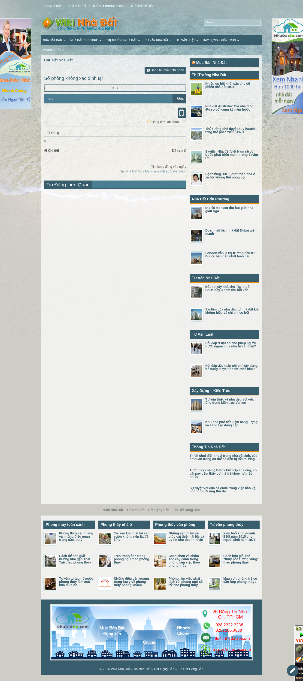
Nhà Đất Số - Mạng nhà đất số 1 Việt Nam (155, 171)
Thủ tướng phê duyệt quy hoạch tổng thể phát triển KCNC (230, 130)
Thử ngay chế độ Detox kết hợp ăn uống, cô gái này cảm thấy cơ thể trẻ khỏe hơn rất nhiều (223, 473)
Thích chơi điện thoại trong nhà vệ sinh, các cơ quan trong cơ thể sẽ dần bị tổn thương (223, 457)
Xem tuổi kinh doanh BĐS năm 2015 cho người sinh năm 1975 (239, 536)
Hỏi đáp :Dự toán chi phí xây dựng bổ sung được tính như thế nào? (231, 367)
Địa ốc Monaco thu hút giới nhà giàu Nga (229, 209)
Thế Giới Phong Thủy (108, 6)
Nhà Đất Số (77, 6)
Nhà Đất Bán (55, 38)
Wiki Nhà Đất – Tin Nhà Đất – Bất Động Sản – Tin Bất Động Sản (157, 669)
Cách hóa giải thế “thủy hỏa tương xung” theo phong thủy (241, 559)
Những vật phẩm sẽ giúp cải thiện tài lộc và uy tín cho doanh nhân (186, 536)
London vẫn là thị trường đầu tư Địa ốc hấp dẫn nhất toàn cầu (229, 254)
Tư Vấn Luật (189, 38)
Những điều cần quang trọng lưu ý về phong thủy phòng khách (131, 582)
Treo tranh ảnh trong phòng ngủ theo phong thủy (131, 559)
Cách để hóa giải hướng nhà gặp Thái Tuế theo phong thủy (75, 559)
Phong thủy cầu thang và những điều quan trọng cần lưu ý (76, 536)
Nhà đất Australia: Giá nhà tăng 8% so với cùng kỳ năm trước (229, 107)
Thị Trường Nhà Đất (124, 38)
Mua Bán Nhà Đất (211, 63)
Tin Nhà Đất (53, 6)
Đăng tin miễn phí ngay (165, 70)
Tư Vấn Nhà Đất (159, 38)
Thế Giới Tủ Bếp (142, 6)
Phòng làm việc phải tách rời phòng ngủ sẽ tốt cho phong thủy (186, 582)
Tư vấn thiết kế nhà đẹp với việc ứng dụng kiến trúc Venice (230, 401)
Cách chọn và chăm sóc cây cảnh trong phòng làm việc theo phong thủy (184, 560)
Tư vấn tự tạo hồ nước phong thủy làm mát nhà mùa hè (76, 582)
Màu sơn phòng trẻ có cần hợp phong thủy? (240, 580)
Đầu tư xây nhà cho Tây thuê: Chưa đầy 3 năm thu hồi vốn (227, 288)
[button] (113, 87)
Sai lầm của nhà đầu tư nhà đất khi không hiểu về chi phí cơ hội (232, 310)
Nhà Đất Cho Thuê (87, 38)
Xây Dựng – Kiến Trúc (222, 38)
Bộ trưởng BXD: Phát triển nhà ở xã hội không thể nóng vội (230, 175)
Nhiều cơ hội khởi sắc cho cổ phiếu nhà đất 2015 (227, 85)
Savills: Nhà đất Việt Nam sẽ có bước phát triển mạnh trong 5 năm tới (231, 155)
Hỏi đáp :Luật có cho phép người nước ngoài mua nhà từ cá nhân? (230, 344)
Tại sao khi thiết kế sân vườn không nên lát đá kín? (131, 536)
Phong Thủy (55, 48)
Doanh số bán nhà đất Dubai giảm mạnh (231, 232)
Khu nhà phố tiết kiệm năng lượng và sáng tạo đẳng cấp (231, 423)
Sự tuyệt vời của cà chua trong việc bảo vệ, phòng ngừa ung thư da (223, 489)
